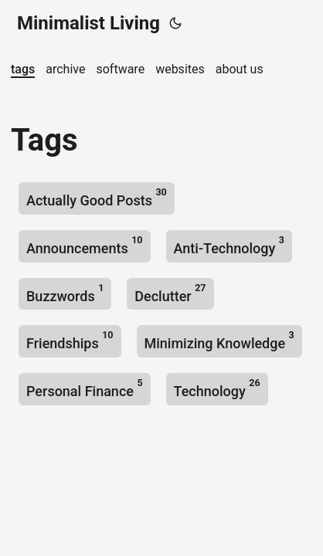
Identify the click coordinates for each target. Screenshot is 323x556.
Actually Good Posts (96, 197)
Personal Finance (84, 388)
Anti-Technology (229, 245)
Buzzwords (65, 293)
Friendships (70, 340)
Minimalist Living (88, 23)
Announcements (84, 245)
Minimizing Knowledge (219, 340)
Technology (217, 388)
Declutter (170, 293)
